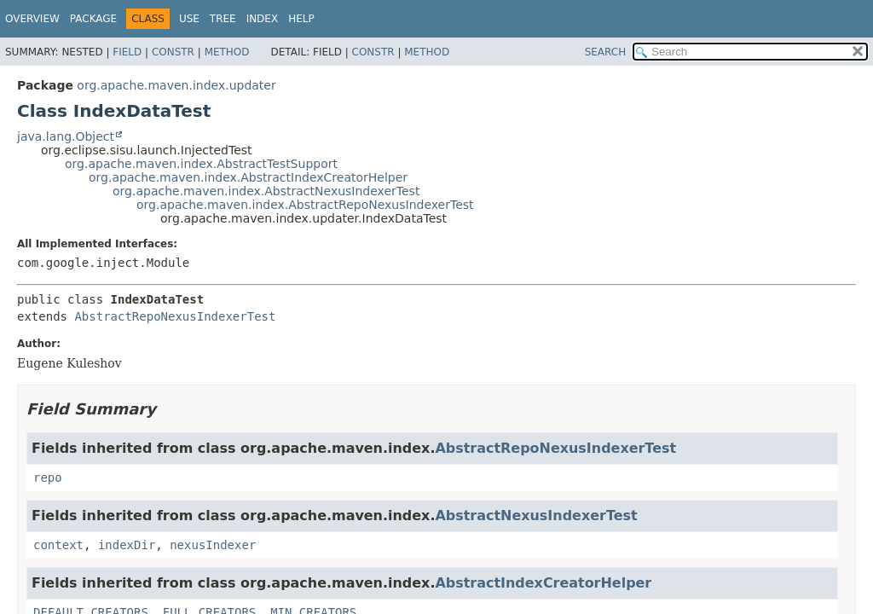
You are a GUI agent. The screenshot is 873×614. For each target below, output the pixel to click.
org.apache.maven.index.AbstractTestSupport (201, 164)
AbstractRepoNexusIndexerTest (174, 316)
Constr (173, 52)
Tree (223, 19)
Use (189, 19)
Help (301, 19)
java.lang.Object (65, 136)
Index (262, 19)
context (58, 545)
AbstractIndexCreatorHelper (543, 583)
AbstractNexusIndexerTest (536, 515)
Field (127, 52)
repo (47, 477)
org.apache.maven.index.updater (176, 85)
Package (93, 19)
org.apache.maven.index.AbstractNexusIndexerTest (266, 191)
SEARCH (606, 52)
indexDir (126, 545)
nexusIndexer (213, 545)
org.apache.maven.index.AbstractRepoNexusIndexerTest (305, 204)
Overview (32, 19)
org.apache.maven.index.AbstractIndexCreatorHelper (248, 177)
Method (227, 52)
